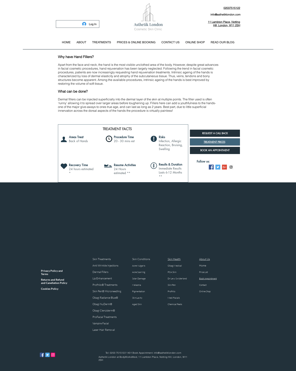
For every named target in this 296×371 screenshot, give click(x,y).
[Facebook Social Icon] (211, 167)
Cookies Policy (49, 288)
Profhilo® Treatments (104, 284)
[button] (101, 42)
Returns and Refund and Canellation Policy (54, 281)
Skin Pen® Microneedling (106, 291)
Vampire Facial (100, 323)
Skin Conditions (141, 259)
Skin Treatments (101, 259)
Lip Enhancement (102, 278)
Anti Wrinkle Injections (105, 265)
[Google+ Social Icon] (224, 167)
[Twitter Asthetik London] (47, 355)
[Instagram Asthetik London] (53, 355)
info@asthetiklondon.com (167, 352)
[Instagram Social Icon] (231, 167)
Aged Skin (137, 304)
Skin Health (174, 259)
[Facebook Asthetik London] (42, 355)
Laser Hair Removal (103, 329)
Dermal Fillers (100, 271)
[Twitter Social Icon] (217, 167)
